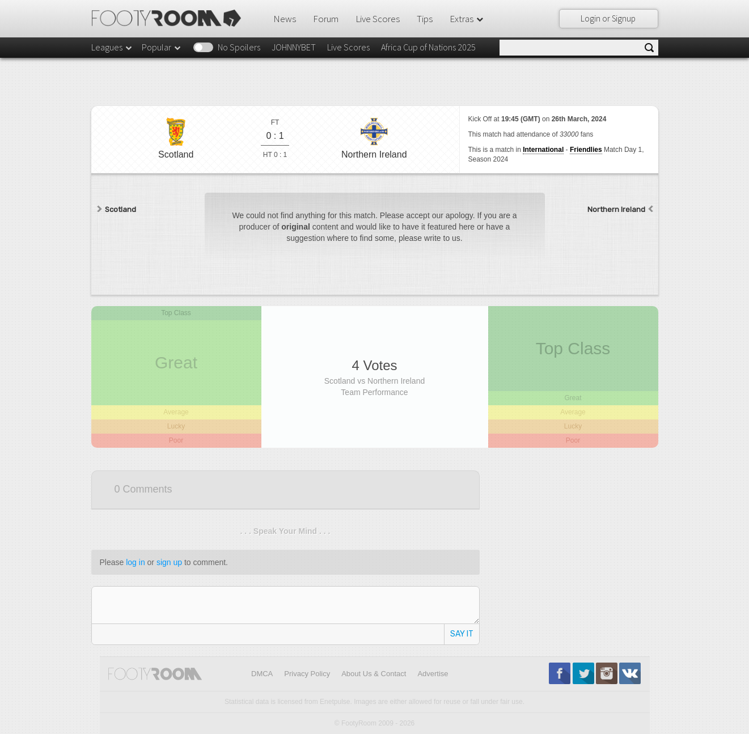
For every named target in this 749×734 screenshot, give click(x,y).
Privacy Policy (307, 673)
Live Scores (378, 18)
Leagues (112, 47)
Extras (467, 18)
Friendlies (586, 150)
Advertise (432, 673)
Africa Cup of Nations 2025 (428, 47)
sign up (169, 562)
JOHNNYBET (294, 47)
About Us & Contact (373, 673)
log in (135, 562)
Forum (325, 18)
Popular (162, 47)
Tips (425, 18)
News (284, 18)
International (543, 150)
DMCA (262, 673)
